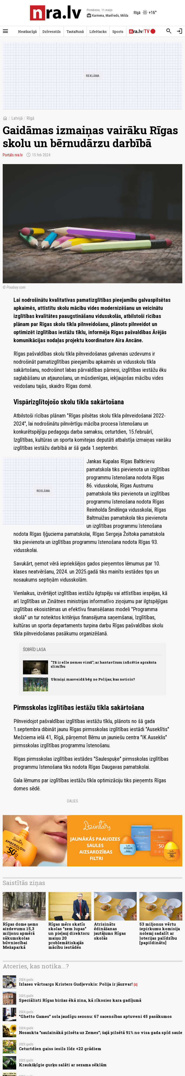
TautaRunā (75, 31)
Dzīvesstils (51, 31)
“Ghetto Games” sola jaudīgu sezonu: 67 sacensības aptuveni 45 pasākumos (95, 1016)
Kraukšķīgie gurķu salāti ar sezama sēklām (63, 1064)
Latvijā (17, 118)
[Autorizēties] (179, 31)
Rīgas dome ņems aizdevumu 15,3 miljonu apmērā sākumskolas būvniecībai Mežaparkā (20, 936)
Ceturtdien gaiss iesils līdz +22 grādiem (60, 1048)
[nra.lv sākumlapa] (55, 12)
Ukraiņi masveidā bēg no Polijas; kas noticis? (93, 679)
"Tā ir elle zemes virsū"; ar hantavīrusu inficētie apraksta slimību (103, 664)
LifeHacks (98, 31)
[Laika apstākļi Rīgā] (145, 13)
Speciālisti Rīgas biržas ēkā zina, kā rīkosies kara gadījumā (80, 1000)
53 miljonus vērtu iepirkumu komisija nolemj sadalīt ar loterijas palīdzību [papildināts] (159, 933)
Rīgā (30, 118)
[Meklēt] (168, 31)
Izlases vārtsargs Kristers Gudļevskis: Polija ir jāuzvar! (76, 984)
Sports (117, 31)
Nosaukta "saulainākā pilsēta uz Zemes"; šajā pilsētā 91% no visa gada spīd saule (100, 1032)
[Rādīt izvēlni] (5, 31)
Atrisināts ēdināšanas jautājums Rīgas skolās (110, 931)
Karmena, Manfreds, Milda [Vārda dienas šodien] (107, 15)
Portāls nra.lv (13, 155)
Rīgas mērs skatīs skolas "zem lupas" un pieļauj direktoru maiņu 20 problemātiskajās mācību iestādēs (68, 936)
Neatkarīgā (27, 31)
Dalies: (73, 801)
